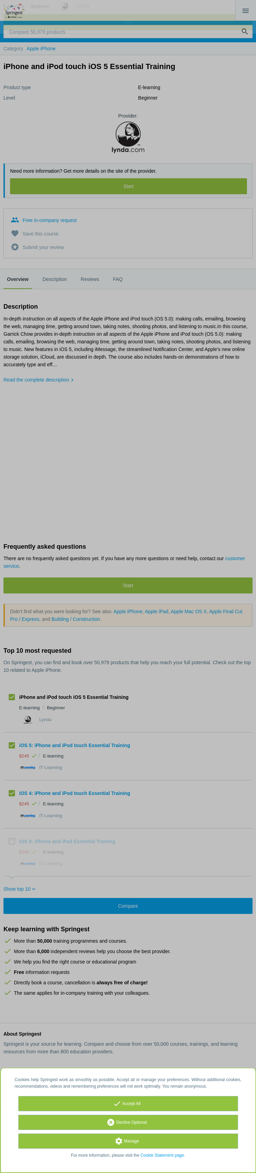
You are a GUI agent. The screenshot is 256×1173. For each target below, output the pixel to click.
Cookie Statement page (162, 1155)
